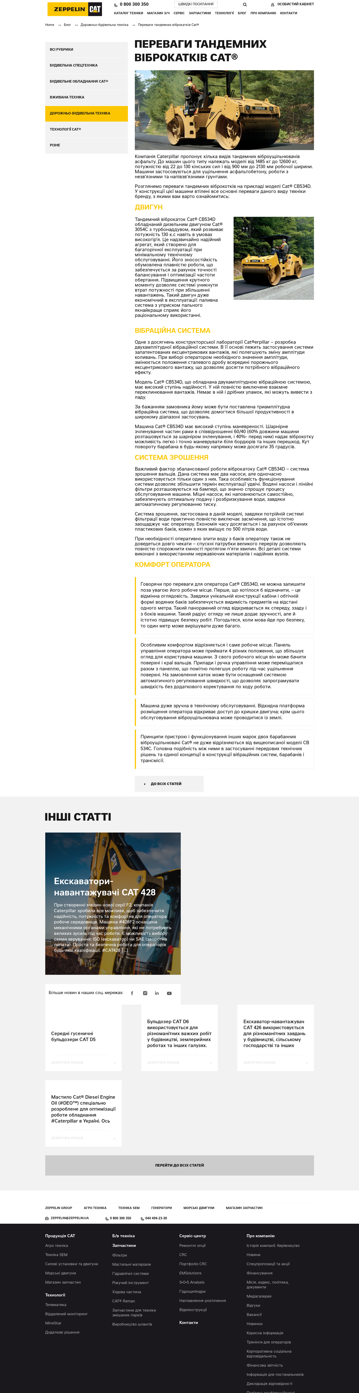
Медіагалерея (259, 1222)
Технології (224, 13)
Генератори (161, 1133)
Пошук (245, 4)
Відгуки (253, 1231)
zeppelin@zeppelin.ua (70, 1143)
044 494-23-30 (156, 1144)
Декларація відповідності (269, 1309)
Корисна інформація (265, 1259)
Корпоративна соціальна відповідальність (269, 1279)
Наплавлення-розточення (202, 1226)
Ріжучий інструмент (130, 1208)
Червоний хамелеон (200, 1379)
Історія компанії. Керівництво (273, 1171)
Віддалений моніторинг (66, 1240)
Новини (253, 1180)
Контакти (288, 13)
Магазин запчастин (244, 1133)
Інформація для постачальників (275, 1300)
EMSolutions (190, 1199)
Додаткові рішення (62, 1258)
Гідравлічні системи (130, 1199)
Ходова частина (126, 1218)
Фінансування (260, 1199)
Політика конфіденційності (271, 1319)
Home (49, 25)
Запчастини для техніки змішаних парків (134, 1238)
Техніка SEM (129, 1133)
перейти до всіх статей (179, 1091)
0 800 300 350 (134, 5)
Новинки (255, 1249)
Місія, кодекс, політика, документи (268, 1210)
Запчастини (200, 13)
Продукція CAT (60, 1162)
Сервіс (179, 13)
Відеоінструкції (193, 1235)
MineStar (53, 1249)
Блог (242, 13)
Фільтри (119, 1181)
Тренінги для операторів (269, 1268)
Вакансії (254, 1240)
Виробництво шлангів (132, 1250)
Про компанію (263, 13)
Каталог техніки (128, 13)
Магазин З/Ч (158, 13)
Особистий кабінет (295, 4)
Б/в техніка (123, 1162)
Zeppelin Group (58, 1133)
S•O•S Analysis (191, 1208)
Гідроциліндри (192, 1217)
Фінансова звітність (265, 1291)
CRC (183, 1180)
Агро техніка (95, 1133)
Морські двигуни (199, 1133)
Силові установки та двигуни (71, 1190)
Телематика (55, 1230)
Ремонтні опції (192, 1171)
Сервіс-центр (192, 1162)
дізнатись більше (68, 1063)
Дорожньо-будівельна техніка (104, 25)
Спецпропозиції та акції (268, 1190)
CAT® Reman (123, 1227)
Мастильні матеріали (131, 1190)
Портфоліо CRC (193, 1190)
